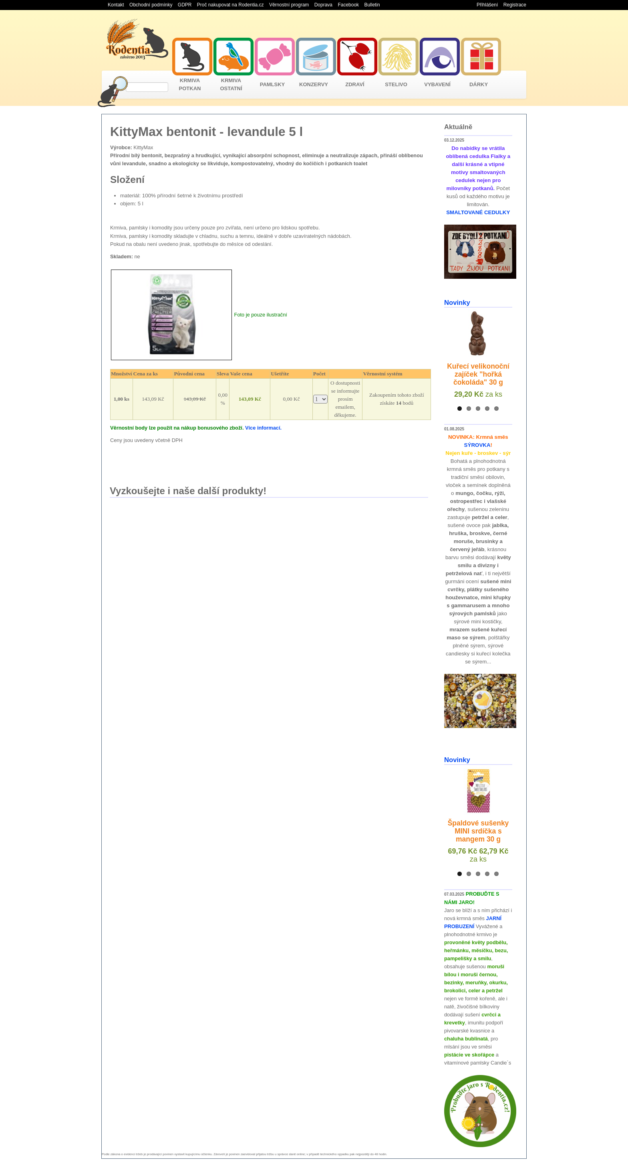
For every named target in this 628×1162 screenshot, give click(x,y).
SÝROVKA (477, 445)
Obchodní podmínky (150, 5)
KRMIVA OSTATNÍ (231, 84)
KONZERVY (313, 84)
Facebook (348, 5)
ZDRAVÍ (354, 84)
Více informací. (263, 428)
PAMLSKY (272, 84)
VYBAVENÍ (437, 84)
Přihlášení (487, 5)
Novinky (457, 302)
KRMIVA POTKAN (190, 84)
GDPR (185, 5)
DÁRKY (478, 84)
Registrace (514, 5)
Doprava (323, 5)
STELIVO (396, 84)
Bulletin (372, 5)
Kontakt (116, 5)
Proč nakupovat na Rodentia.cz (230, 5)
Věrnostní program (289, 5)
